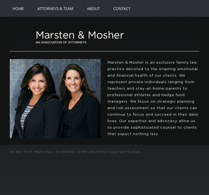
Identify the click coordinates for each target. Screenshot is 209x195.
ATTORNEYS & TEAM (55, 8)
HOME (18, 8)
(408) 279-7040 (91, 152)
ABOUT (93, 8)
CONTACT (121, 8)
